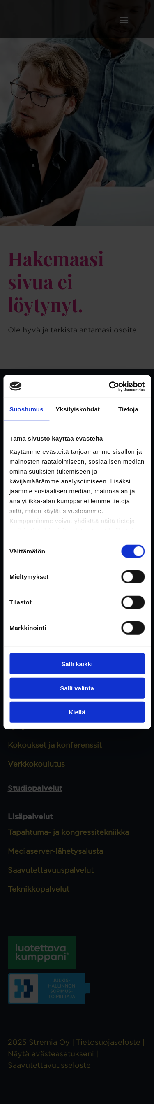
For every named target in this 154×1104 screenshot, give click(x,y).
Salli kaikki (77, 663)
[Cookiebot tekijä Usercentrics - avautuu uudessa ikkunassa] (110, 386)
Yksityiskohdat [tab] (78, 409)
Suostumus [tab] (26, 409)
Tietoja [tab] (128, 409)
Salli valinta (77, 687)
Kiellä (77, 712)
